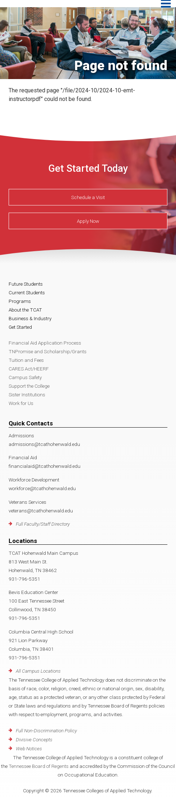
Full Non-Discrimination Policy (46, 730)
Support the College (29, 386)
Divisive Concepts (34, 739)
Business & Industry (30, 318)
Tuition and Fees (26, 360)
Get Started (20, 327)
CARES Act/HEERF (29, 369)
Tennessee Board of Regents (39, 766)
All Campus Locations (38, 671)
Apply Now (88, 221)
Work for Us (21, 403)
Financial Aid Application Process (45, 343)
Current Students (27, 292)
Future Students (26, 284)
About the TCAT (25, 310)
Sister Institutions (27, 394)
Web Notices (29, 748)
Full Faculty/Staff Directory (43, 524)
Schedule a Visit (88, 197)
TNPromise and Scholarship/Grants (48, 351)
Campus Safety (25, 377)
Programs (20, 301)
